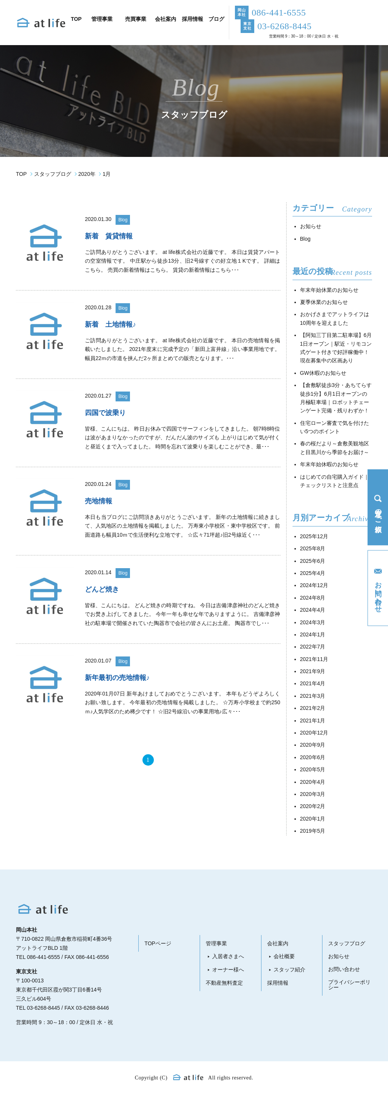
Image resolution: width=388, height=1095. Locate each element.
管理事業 (216, 943)
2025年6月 (312, 561)
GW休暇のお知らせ (323, 373)
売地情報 (98, 501)
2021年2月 (312, 708)
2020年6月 (312, 757)
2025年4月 (312, 573)
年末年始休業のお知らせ (329, 290)
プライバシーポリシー (349, 984)
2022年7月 (312, 647)
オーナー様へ (228, 970)
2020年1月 (312, 819)
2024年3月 (312, 622)
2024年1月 (312, 634)
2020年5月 (312, 769)
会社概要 (284, 956)
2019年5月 (312, 831)
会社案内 (277, 943)
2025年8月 (312, 548)
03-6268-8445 (43, 1008)
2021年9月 (312, 671)
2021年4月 (312, 683)
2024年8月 (312, 598)
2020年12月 (314, 733)
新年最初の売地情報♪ (117, 677)
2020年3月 (312, 794)
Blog (122, 219)
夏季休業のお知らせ (324, 302)
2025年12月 (314, 536)
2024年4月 (312, 610)
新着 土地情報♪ (110, 324)
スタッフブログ (346, 943)
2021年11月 (314, 659)
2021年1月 (312, 720)
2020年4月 (312, 782)
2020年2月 (312, 806)
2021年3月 (312, 696)
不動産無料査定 (224, 983)
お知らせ (310, 226)
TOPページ (157, 943)
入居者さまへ (228, 956)
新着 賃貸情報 (109, 236)
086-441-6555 (43, 957)
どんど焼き (102, 589)
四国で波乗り (105, 413)
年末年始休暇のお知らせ (329, 464)
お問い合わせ (344, 969)
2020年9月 (312, 745)
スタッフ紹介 (289, 970)
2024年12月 (314, 585)
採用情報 (277, 983)
